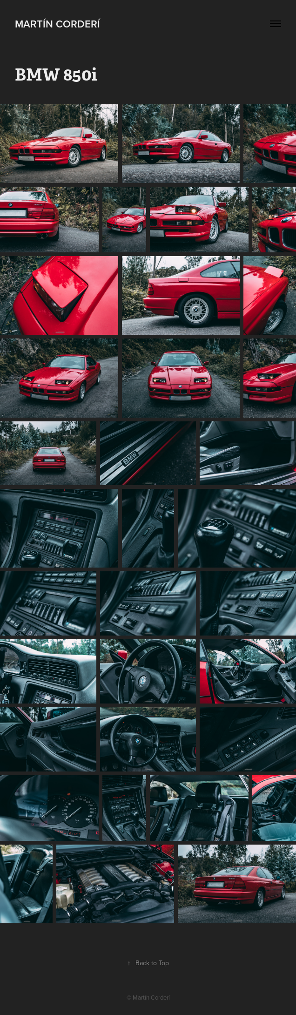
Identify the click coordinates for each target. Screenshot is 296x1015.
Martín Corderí (57, 23)
